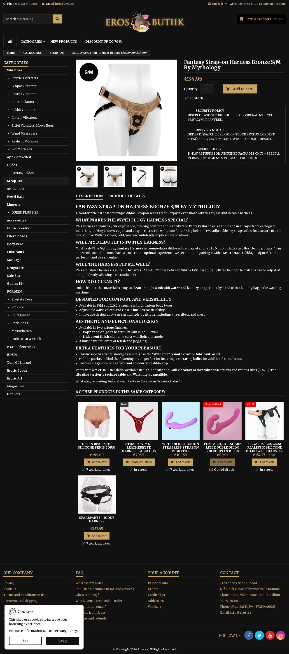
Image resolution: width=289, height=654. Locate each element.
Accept (63, 641)
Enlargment (21, 315)
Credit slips (156, 595)
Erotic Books (17, 370)
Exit (25, 641)
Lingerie (13, 205)
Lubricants (15, 252)
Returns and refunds (91, 618)
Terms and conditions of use (24, 595)
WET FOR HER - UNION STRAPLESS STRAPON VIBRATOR (180, 447)
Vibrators (14, 70)
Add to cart (239, 89)
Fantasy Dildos (23, 173)
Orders (153, 589)
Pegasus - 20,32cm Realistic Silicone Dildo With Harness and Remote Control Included (264, 451)
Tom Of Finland (19, 363)
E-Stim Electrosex (21, 347)
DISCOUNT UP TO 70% (103, 42)
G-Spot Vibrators (24, 86)
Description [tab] (89, 196)
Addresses (156, 601)
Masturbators (22, 331)
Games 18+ (15, 284)
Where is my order (89, 583)
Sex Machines (22, 149)
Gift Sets (14, 394)
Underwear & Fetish (26, 339)
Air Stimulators (23, 102)
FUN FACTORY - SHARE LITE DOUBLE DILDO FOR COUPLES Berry (222, 447)
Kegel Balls (15, 197)
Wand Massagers (24, 133)
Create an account (272, 3)
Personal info (158, 583)
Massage (14, 260)
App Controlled (19, 157)
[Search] (32, 18)
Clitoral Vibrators (24, 118)
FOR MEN (14, 291)
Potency (18, 307)
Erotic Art (14, 378)
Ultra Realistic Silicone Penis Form (96, 445)
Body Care (15, 244)
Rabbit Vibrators (23, 110)
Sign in (249, 3)
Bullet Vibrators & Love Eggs (33, 126)
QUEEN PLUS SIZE (25, 212)
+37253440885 (27, 3)
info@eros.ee (64, 3)
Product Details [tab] (126, 196)
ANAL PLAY (15, 189)
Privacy (8, 583)
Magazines (15, 386)
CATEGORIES (31, 42)
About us (9, 589)
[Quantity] (206, 88)
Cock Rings (20, 323)
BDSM (12, 355)
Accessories (16, 220)
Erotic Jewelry (18, 228)
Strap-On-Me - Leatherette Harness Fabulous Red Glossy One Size (138, 449)
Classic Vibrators (24, 94)
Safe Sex (13, 276)
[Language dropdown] (218, 4)
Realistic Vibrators (25, 141)
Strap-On (14, 181)
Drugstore (15, 268)
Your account (163, 572)
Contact (229, 572)
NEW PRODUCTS (63, 42)
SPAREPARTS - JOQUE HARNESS (96, 519)
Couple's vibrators (25, 78)
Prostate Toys (22, 299)
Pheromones (17, 236)
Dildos (12, 165)
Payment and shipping (20, 601)
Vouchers (154, 607)
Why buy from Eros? (90, 612)
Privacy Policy (66, 631)
